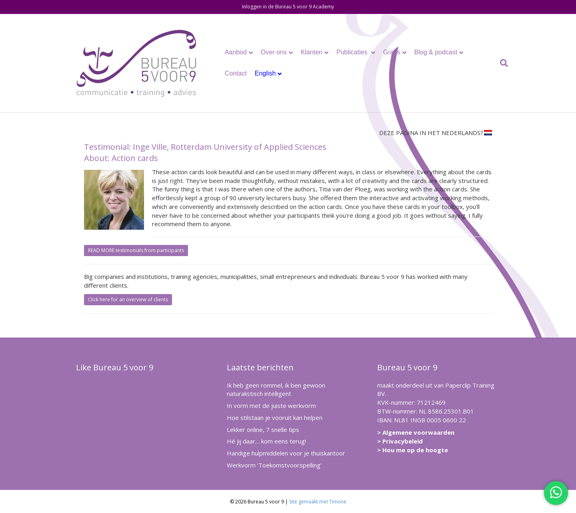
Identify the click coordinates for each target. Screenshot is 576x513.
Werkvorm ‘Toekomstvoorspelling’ (274, 465)
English (265, 73)
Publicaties (352, 52)
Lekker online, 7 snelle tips (263, 429)
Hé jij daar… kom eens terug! (266, 441)
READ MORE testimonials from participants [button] (136, 250)
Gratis (391, 52)
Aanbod (236, 52)
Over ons (274, 52)
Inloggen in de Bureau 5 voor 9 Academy (288, 6)
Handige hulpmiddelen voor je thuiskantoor (286, 453)
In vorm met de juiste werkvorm (271, 406)
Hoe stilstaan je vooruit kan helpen (274, 418)
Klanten (311, 52)
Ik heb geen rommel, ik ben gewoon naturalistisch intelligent (276, 389)
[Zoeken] (502, 63)
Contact (236, 73)
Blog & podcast (436, 52)
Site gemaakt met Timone (317, 501)
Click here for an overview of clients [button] (128, 299)
